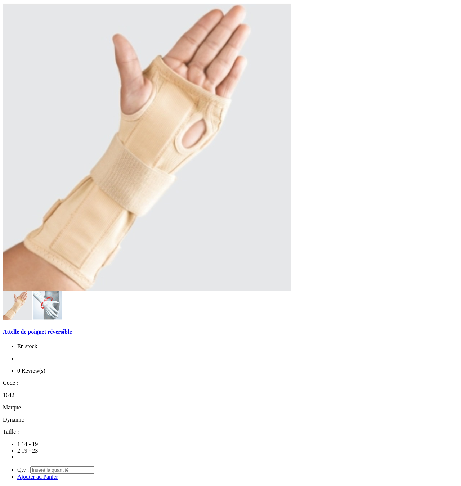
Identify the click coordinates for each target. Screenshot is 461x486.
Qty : (23, 470)
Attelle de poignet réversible (37, 332)
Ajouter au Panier (37, 477)
